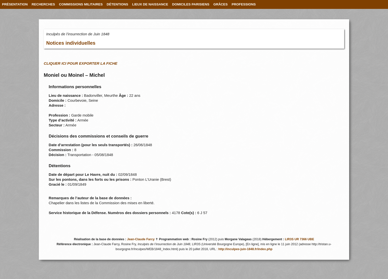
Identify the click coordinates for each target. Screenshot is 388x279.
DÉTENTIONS (117, 4)
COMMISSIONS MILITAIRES (81, 4)
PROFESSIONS (244, 4)
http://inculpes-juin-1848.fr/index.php (245, 249)
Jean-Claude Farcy (140, 239)
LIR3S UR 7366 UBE (299, 239)
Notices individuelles (71, 43)
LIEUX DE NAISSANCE (150, 4)
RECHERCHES (43, 4)
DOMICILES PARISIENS (191, 4)
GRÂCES (220, 4)
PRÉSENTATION (15, 4)
